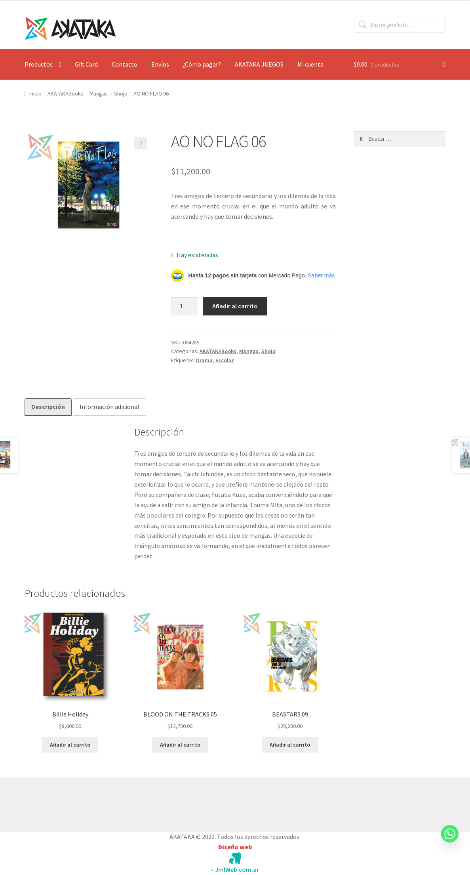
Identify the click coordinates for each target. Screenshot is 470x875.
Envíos (160, 64)
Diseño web (235, 847)
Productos (39, 64)
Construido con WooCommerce (67, 803)
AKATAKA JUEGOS (259, 64)
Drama (204, 360)
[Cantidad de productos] (184, 306)
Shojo (120, 93)
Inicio (35, 93)
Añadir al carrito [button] (70, 744)
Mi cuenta (310, 64)
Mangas (98, 93)
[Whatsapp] (450, 841)
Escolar (224, 360)
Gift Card (86, 64)
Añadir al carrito (235, 306)
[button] (140, 143)
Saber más (321, 275)
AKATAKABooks (66, 93)
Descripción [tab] (48, 407)
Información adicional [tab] (109, 407)
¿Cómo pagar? (202, 64)
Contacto (124, 64)
